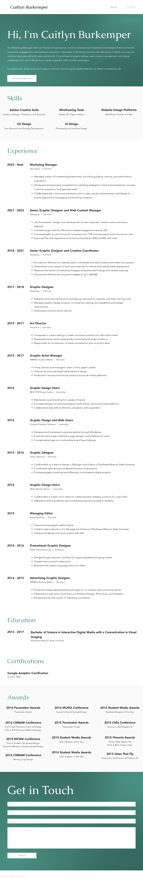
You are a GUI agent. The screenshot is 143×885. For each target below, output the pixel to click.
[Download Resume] (21, 78)
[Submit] (21, 855)
